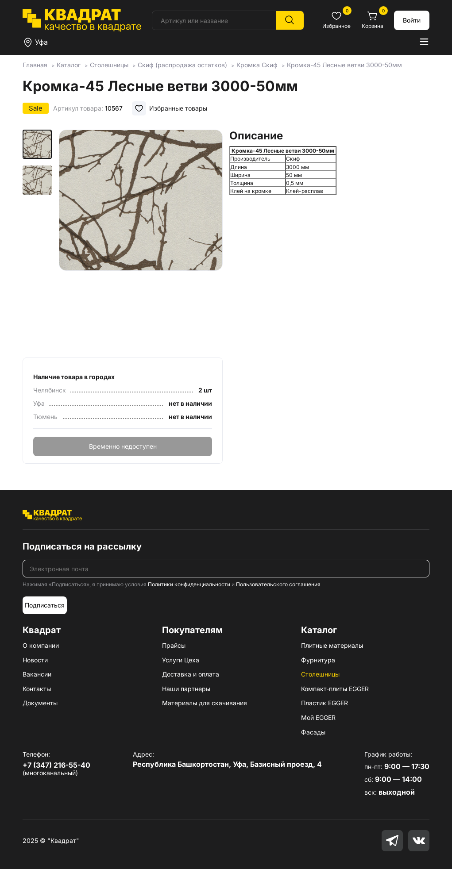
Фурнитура (318, 660)
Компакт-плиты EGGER (335, 688)
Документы (40, 703)
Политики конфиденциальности (189, 584)
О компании (41, 645)
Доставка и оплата (190, 674)
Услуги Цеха (180, 660)
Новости (35, 660)
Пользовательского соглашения (278, 584)
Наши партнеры (186, 688)
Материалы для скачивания (204, 703)
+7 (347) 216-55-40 (56, 765)
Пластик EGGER (324, 703)
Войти (412, 20)
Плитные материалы (332, 645)
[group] (141, 241)
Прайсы (173, 645)
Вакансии (37, 674)
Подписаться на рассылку (82, 546)
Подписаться (45, 605)
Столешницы (320, 674)
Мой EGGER (318, 717)
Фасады (313, 732)
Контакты (37, 688)
